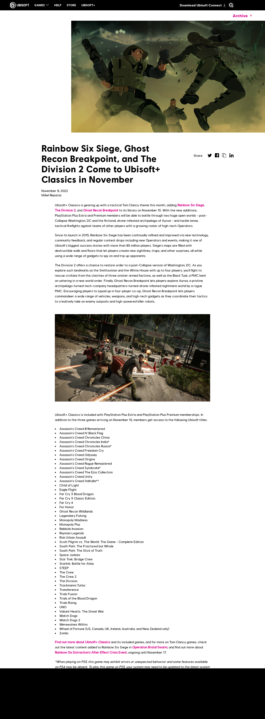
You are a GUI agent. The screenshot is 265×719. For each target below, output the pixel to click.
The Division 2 (65, 210)
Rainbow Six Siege (190, 205)
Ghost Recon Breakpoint (100, 210)
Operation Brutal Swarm (149, 647)
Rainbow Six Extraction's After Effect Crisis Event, (91, 652)
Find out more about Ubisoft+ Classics (82, 642)
